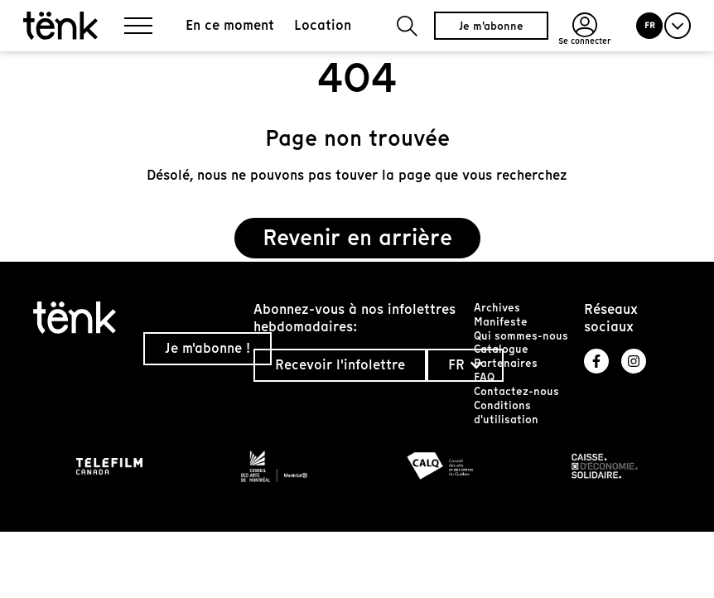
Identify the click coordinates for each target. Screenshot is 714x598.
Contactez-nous (516, 391)
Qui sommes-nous (521, 336)
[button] (407, 26)
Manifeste (501, 322)
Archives (497, 308)
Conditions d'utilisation (506, 412)
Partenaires (506, 363)
